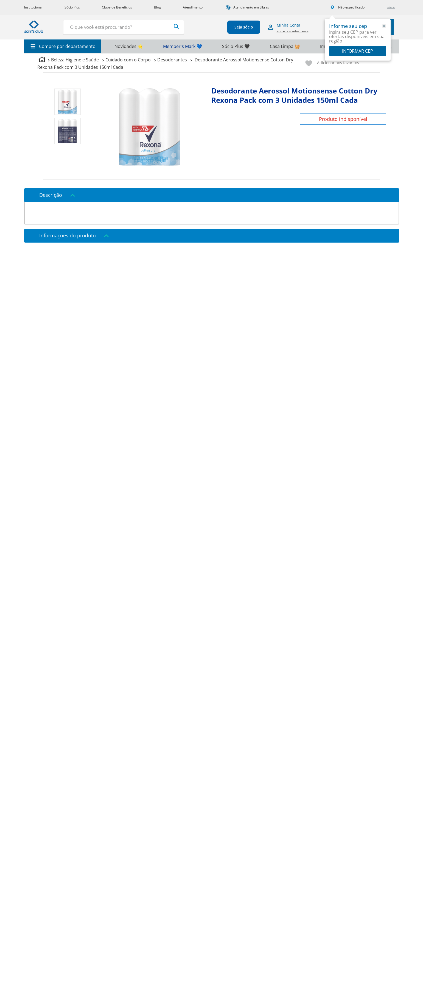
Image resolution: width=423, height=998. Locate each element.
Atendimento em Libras (251, 7)
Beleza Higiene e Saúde (75, 60)
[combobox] (123, 27)
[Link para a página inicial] (42, 60)
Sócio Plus (72, 7)
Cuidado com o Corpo (128, 60)
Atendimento (193, 7)
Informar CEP (357, 51)
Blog (157, 7)
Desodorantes (172, 60)
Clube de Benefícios (117, 7)
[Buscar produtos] (176, 26)
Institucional (33, 7)
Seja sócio (243, 27)
